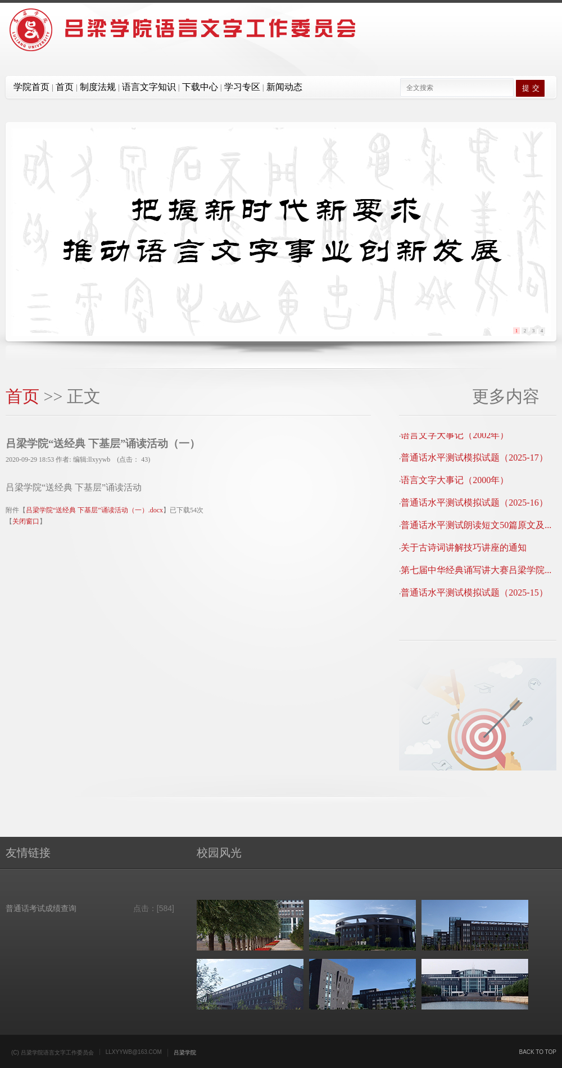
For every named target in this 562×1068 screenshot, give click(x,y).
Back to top (537, 1052)
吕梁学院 (185, 1052)
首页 (22, 396)
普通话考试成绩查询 (41, 908)
